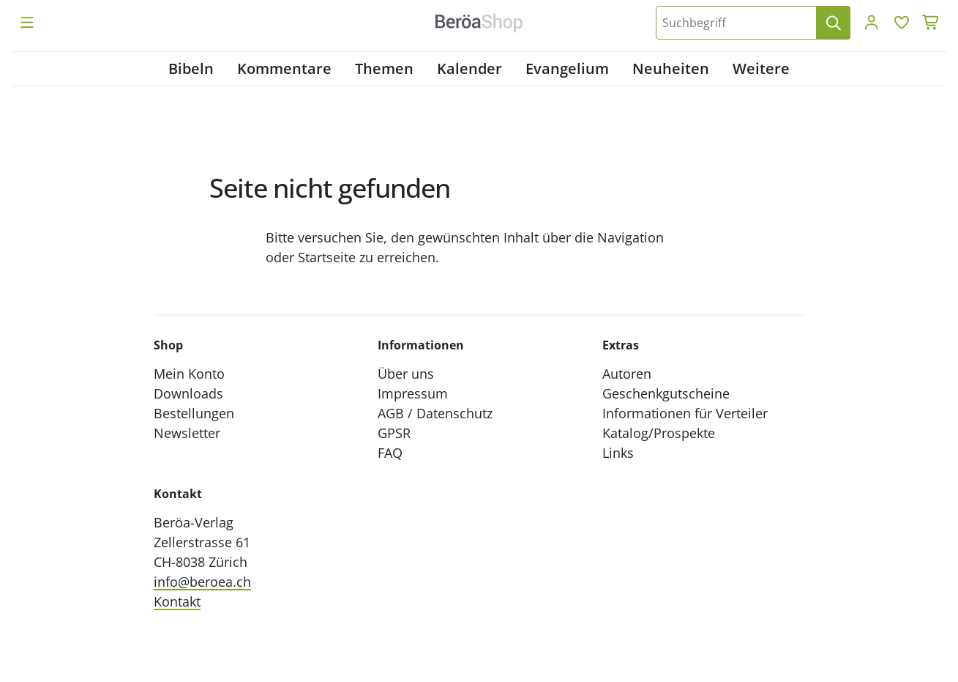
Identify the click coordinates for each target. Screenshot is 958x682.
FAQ (390, 453)
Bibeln (191, 68)
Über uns (406, 373)
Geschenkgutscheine (666, 393)
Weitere (761, 68)
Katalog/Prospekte (658, 433)
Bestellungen (194, 413)
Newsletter (187, 433)
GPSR (394, 433)
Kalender (469, 68)
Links (618, 453)
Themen (384, 68)
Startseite (327, 257)
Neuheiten (670, 68)
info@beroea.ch (202, 581)
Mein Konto (189, 373)
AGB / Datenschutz (435, 413)
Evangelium (567, 68)
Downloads (188, 393)
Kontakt (177, 601)
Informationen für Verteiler (685, 413)
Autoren (626, 373)
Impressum (413, 393)
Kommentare (284, 68)
